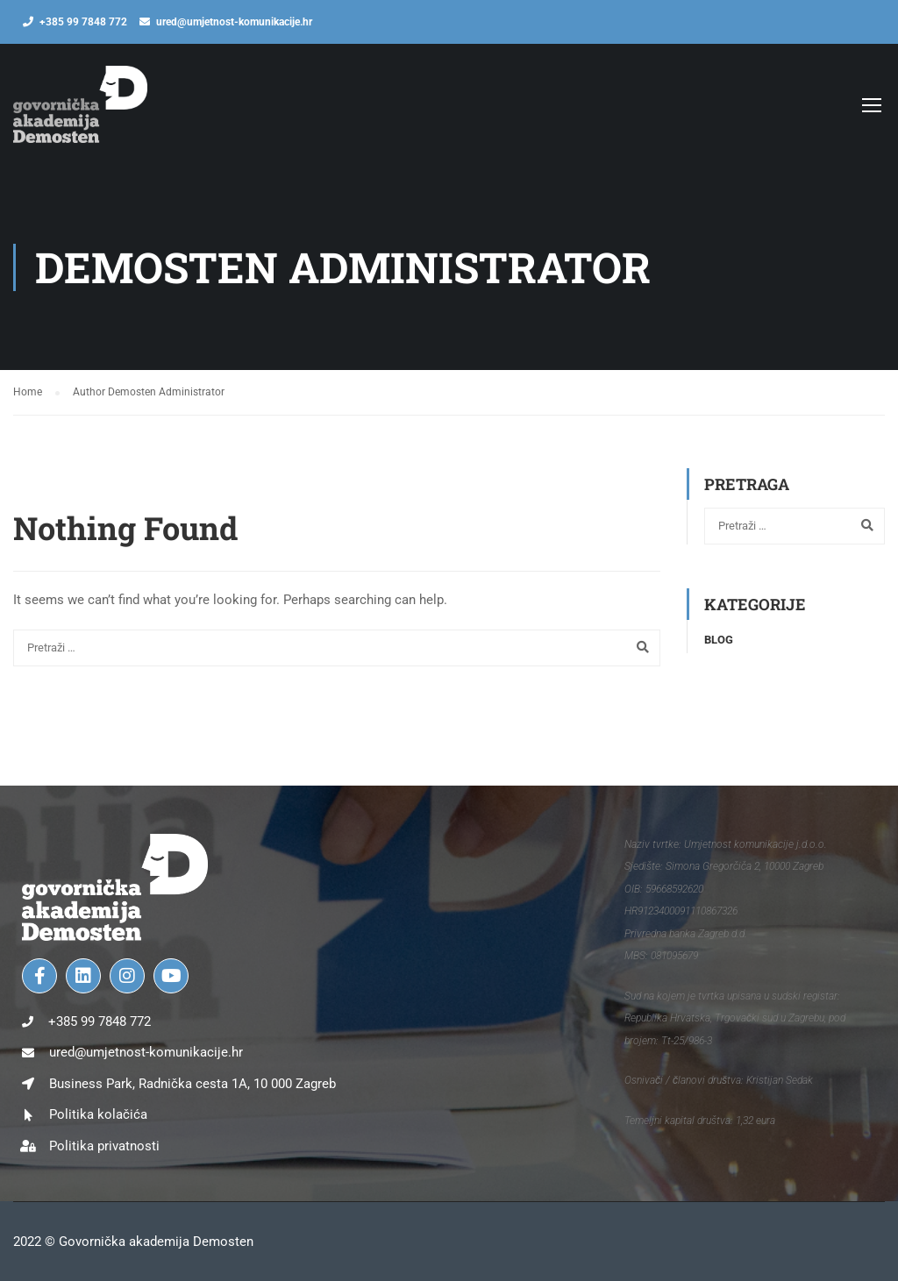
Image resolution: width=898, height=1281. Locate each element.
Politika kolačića (98, 1114)
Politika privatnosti (104, 1146)
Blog (718, 639)
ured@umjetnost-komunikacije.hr (234, 22)
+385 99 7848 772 (83, 22)
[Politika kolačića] (28, 1115)
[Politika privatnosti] (28, 1146)
